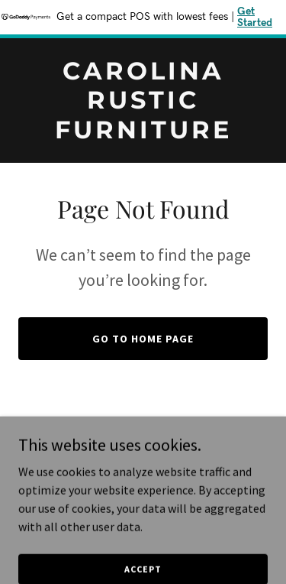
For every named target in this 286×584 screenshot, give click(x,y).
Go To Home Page (143, 339)
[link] (143, 133)
